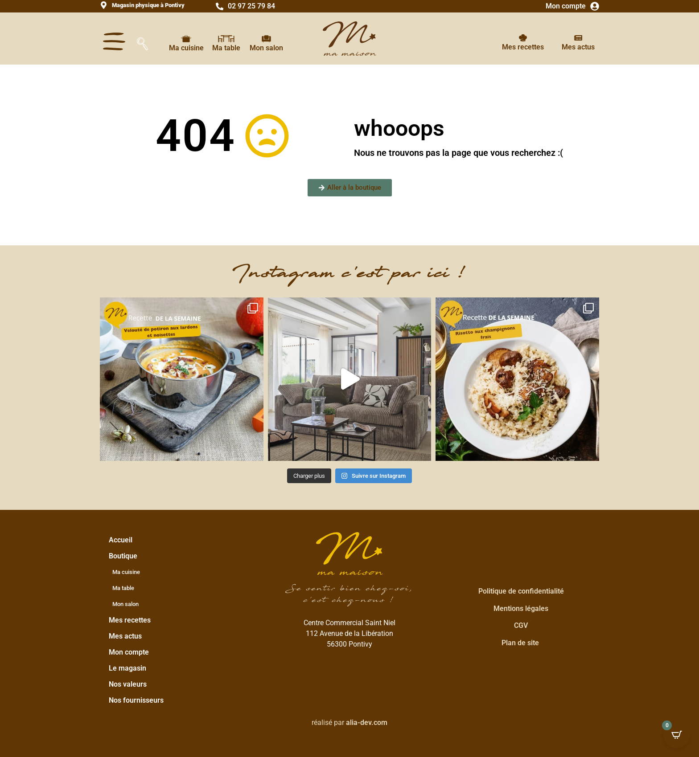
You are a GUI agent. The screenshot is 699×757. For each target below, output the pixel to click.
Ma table (226, 48)
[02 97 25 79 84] (219, 6)
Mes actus (578, 47)
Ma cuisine (186, 48)
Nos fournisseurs (136, 700)
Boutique (125, 556)
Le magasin (127, 668)
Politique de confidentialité (521, 591)
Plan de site (520, 643)
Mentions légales (520, 608)
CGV (521, 625)
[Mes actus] (578, 38)
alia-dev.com (366, 722)
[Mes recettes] (523, 38)
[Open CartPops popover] (676, 734)
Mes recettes (523, 47)
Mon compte (566, 6)
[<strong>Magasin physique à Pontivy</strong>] (103, 5)
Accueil (120, 540)
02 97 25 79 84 (251, 6)
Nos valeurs (128, 684)
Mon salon (266, 48)
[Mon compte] (594, 6)
